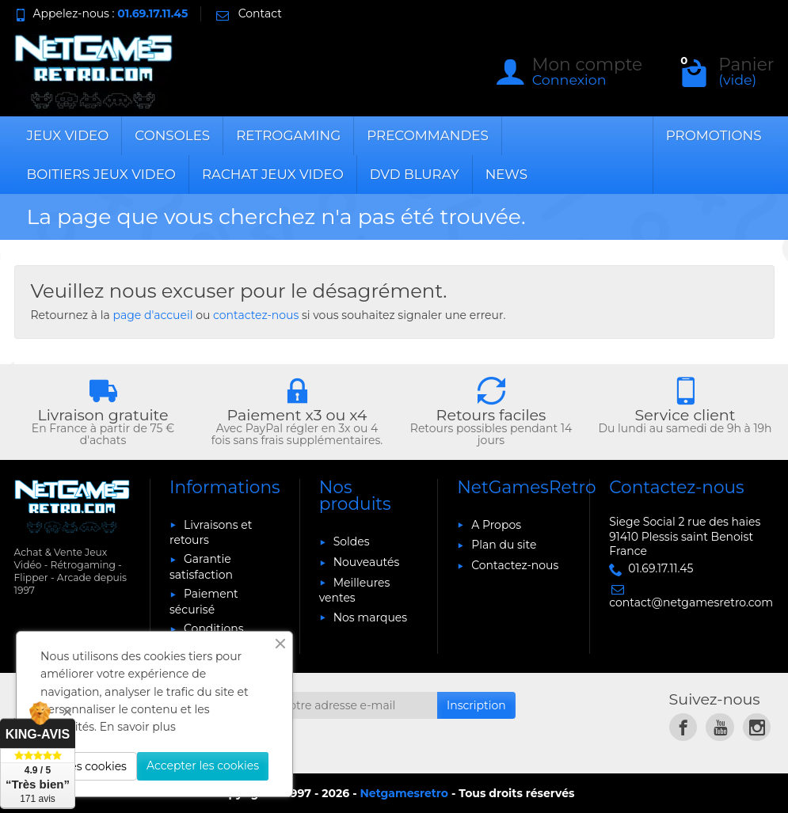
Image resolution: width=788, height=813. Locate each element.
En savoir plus (138, 727)
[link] (683, 727)
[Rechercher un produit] (335, 72)
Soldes (351, 541)
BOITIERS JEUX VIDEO (101, 174)
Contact (248, 13)
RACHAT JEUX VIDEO (273, 174)
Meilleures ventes (354, 590)
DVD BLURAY (414, 174)
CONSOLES (172, 135)
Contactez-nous (514, 565)
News (506, 174)
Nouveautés (366, 562)
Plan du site (503, 545)
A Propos (496, 525)
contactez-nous (256, 315)
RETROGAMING (288, 135)
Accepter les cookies (203, 765)
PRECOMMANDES (428, 135)
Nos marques (370, 617)
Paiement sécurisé (203, 601)
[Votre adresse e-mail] (354, 705)
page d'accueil (152, 315)
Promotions (714, 135)
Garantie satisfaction (201, 566)
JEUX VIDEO (68, 135)
